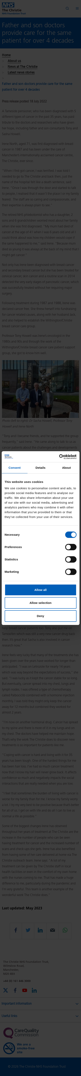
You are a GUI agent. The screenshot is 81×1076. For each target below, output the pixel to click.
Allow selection (40, 602)
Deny (40, 616)
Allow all (40, 590)
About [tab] (66, 467)
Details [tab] (41, 467)
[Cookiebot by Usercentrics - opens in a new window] (59, 456)
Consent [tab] (15, 467)
